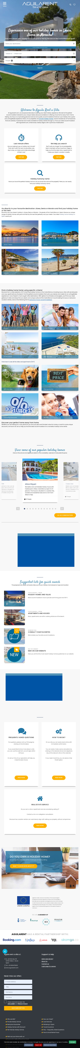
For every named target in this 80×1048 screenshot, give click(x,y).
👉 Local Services (47, 1022)
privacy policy (23, 1004)
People (9, 61)
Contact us (45, 964)
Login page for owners (49, 966)
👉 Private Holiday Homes (13, 1022)
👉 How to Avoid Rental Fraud (50, 1032)
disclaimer (11, 1004)
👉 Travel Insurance (48, 1027)
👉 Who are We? (10, 1019)
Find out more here (50, 1045)
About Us (44, 961)
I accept (72, 1042)
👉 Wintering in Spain (48, 1024)
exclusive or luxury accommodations (40, 300)
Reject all (38, 1045)
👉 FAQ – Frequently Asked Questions (53, 1030)
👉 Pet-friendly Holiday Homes (15, 1030)
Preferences (28, 1045)
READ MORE (21, 777)
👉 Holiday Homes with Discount (15, 1027)
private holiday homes (46, 119)
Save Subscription (18, 1008)
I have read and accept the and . (16, 1002)
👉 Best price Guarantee (13, 1024)
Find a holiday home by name (40, 47)
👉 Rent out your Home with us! (15, 1036)
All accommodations (65, 515)
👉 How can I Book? (47, 1019)
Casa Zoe (69, 484)
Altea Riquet (30, 484)
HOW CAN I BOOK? (47, 959)
